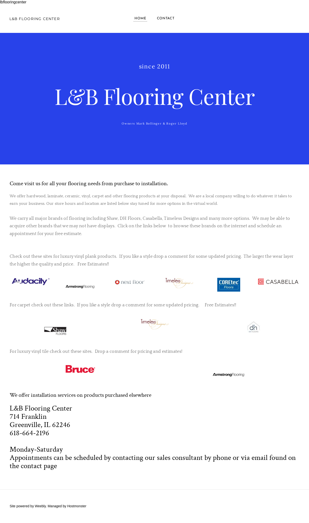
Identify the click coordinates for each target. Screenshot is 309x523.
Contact (166, 19)
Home (140, 19)
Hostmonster (76, 506)
